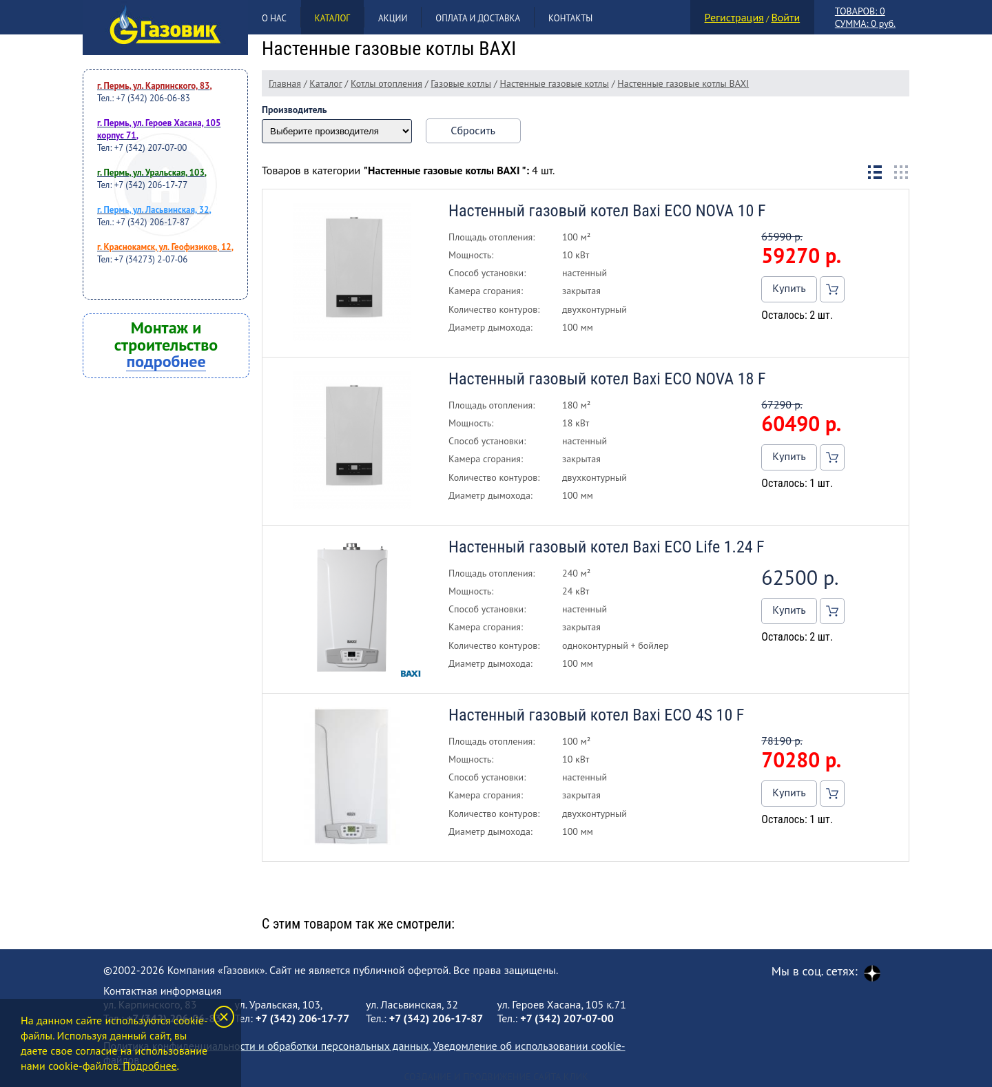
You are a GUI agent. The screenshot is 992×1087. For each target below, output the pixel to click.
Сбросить (473, 130)
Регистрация (734, 17)
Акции (392, 18)
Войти (785, 17)
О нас (274, 18)
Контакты (570, 18)
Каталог (332, 18)
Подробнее (149, 1066)
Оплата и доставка (477, 18)
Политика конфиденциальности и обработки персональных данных (265, 1046)
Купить (788, 288)
